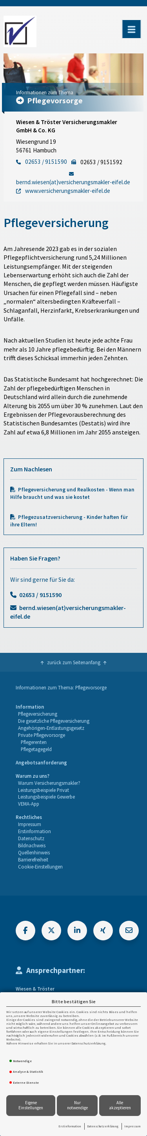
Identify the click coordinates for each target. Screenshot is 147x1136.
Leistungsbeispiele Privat (43, 790)
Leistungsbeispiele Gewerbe (46, 796)
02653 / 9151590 (40, 595)
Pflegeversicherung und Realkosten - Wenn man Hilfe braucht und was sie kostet (72, 493)
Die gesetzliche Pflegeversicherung (53, 721)
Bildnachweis (31, 845)
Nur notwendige (77, 1105)
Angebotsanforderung (41, 762)
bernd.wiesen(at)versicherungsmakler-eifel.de (67, 612)
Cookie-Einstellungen (40, 866)
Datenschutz (31, 838)
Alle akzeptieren (120, 1105)
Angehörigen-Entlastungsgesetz (51, 728)
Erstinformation (69, 1126)
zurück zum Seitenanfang (73, 662)
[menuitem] (52, 728)
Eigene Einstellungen (30, 1105)
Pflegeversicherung (37, 714)
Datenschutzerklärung (102, 1126)
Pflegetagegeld (36, 749)
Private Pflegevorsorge (41, 735)
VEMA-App (28, 804)
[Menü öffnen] (131, 29)
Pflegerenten (34, 742)
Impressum (132, 1126)
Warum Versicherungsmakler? (49, 783)
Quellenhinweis (34, 852)
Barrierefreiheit (33, 859)
